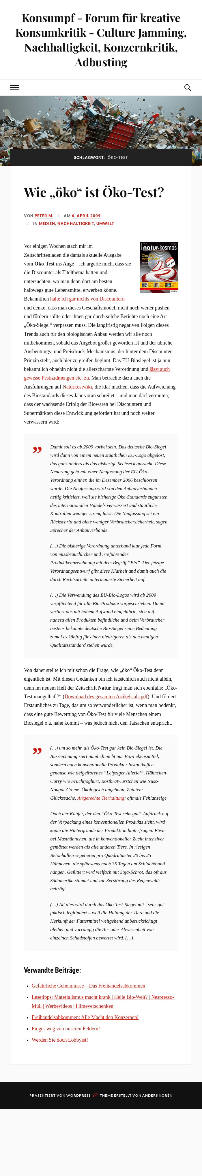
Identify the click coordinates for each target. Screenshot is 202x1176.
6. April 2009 (86, 215)
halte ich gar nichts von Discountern (87, 299)
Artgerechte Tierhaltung (100, 798)
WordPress (78, 1095)
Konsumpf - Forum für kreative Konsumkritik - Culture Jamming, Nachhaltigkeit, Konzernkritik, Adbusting (101, 39)
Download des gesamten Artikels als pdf (106, 696)
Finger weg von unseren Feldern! (66, 1029)
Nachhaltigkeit (75, 223)
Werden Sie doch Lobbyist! (60, 1040)
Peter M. (44, 215)
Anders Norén (157, 1095)
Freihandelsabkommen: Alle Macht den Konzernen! (85, 1017)
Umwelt (105, 223)
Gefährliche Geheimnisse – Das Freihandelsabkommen (88, 986)
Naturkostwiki (77, 387)
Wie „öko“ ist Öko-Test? (94, 191)
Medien (47, 223)
